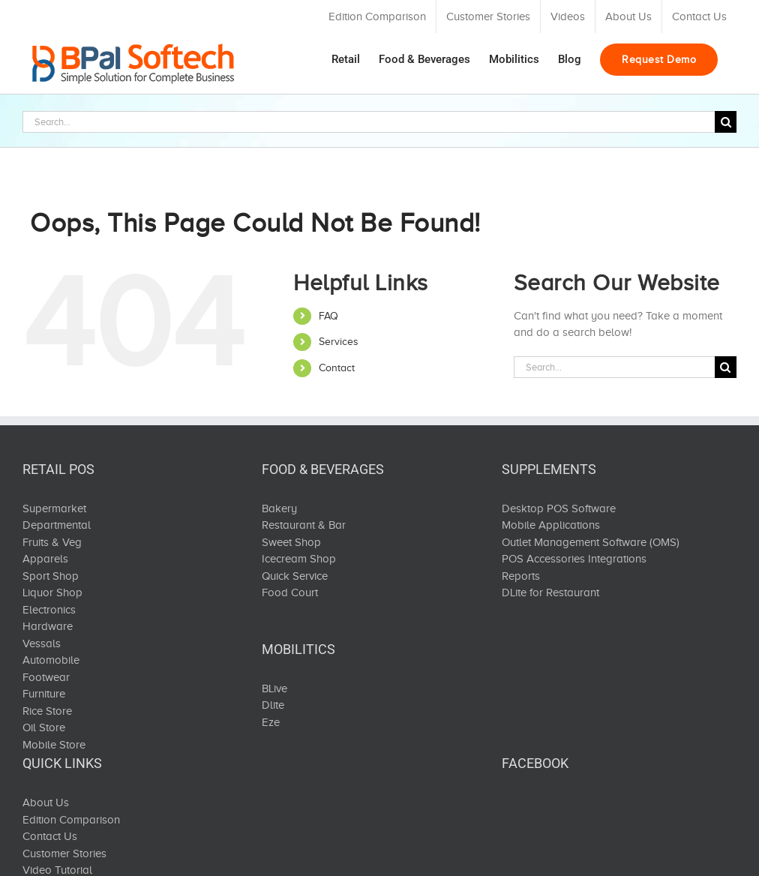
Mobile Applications (551, 525)
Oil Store (43, 728)
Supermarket (54, 508)
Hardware (47, 626)
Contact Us (49, 836)
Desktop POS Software (559, 508)
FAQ (328, 316)
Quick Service (295, 576)
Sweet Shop (291, 542)
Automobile (51, 660)
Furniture (43, 694)
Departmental (56, 525)
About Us (45, 802)
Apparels (45, 559)
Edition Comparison (71, 820)
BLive (274, 688)
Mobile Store (54, 745)
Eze (271, 722)
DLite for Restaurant (550, 592)
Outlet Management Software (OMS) (591, 542)
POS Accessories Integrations (574, 559)
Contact (337, 368)
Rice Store (47, 711)
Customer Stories (64, 854)
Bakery (279, 508)
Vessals (41, 644)
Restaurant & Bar (304, 525)
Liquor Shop (52, 592)
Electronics (49, 610)
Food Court (290, 592)
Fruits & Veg (52, 542)
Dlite (273, 705)
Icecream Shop (299, 559)
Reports (521, 576)
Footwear (46, 677)
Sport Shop (50, 576)
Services (338, 341)
